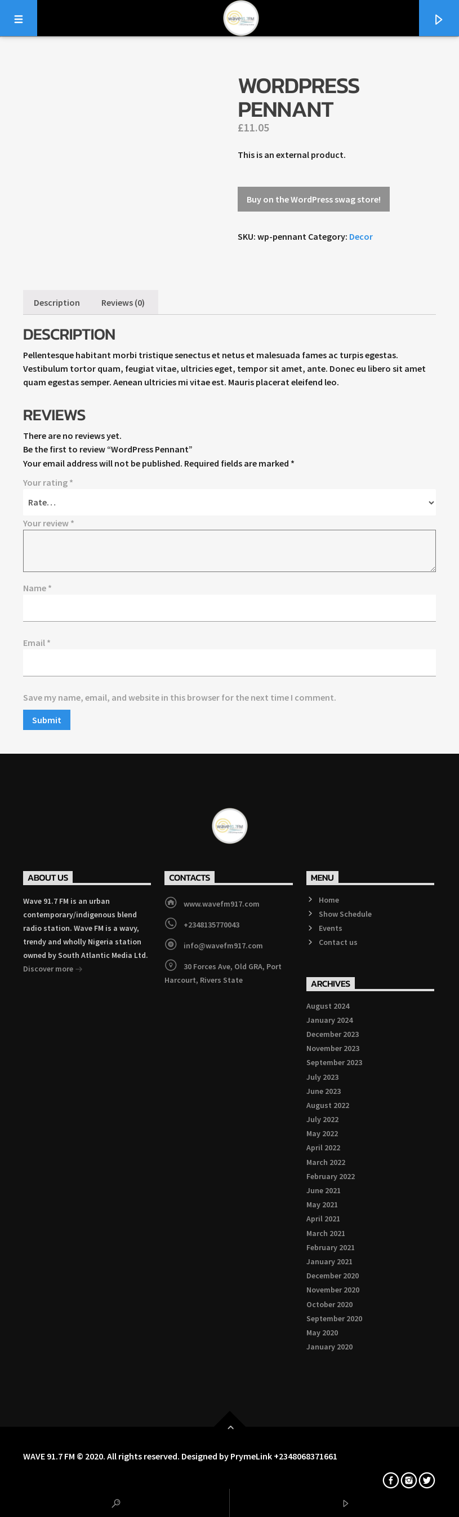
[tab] (56, 302)
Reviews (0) (123, 302)
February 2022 (330, 1176)
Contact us (338, 942)
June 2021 (323, 1190)
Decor (361, 236)
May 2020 (322, 1332)
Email (37, 642)
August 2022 (327, 1105)
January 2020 (329, 1347)
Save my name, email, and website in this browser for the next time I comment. (179, 697)
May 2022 (322, 1133)
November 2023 (332, 1048)
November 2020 (332, 1290)
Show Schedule (345, 914)
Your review (48, 523)
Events (330, 928)
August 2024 (327, 1006)
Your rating (48, 482)
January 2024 (329, 1020)
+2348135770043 (211, 925)
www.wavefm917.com (222, 904)
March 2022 (325, 1162)
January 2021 (329, 1261)
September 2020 (334, 1318)
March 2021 (325, 1233)
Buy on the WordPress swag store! (314, 199)
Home (329, 900)
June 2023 (323, 1091)
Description (57, 302)
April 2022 (323, 1147)
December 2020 (332, 1275)
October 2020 (329, 1304)
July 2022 (322, 1119)
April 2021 (323, 1218)
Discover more (53, 970)
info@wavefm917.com (223, 945)
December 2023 (332, 1034)
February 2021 (330, 1247)
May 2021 (322, 1204)
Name (37, 587)
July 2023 (322, 1077)
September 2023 (334, 1062)
